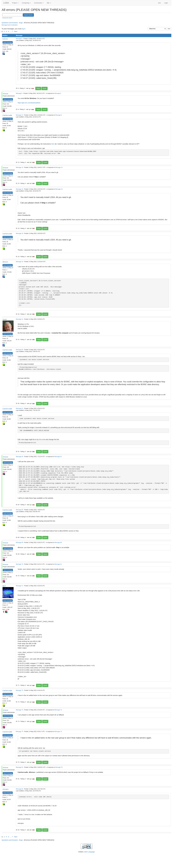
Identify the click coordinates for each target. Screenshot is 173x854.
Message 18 (19, 233)
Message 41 (19, 319)
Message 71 (19, 586)
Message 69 (19, 542)
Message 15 (19, 167)
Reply (38, 88)
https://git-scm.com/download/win (29, 103)
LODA (6, 3)
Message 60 (19, 349)
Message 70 (19, 564)
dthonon (5, 262)
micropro (5, 789)
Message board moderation (10, 25)
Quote (44, 88)
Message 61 (19, 408)
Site (49, 3)
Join (159, 3)
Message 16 (19, 189)
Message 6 (19, 38)
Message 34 (19, 261)
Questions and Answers (10, 23)
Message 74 (19, 710)
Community (38, 3)
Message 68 (19, 510)
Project (15, 3)
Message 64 (19, 456)
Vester (5, 319)
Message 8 (19, 93)
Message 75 (19, 731)
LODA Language (89, 852)
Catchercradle (7, 115)
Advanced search (7, 18)
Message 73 (19, 690)
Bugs (21, 23)
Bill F (4, 586)
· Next (15, 31)
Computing (26, 3)
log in (23, 29)
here (52, 144)
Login (166, 3)
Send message (7, 42)
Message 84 (19, 789)
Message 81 (19, 767)
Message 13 (19, 115)
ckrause (5, 94)
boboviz (5, 39)
